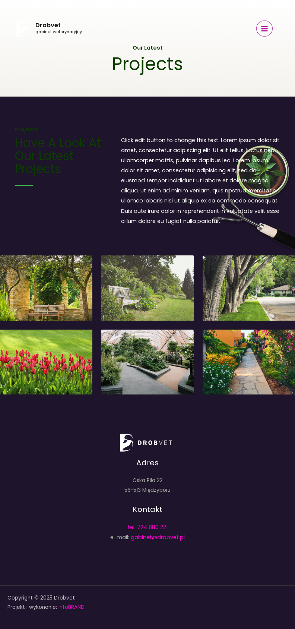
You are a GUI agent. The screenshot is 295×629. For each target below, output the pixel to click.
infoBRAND (71, 607)
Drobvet (48, 25)
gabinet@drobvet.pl (158, 537)
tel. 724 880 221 (148, 527)
